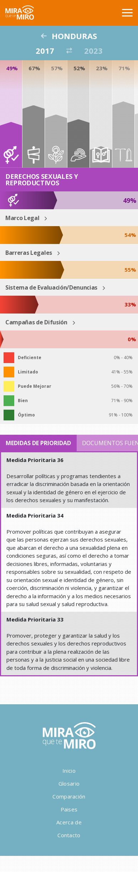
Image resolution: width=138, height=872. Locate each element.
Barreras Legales (28, 253)
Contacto (68, 835)
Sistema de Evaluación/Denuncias (51, 287)
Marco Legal (22, 218)
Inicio (69, 770)
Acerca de (69, 822)
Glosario (69, 783)
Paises (69, 809)
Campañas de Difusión (36, 322)
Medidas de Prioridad (38, 443)
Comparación (68, 796)
